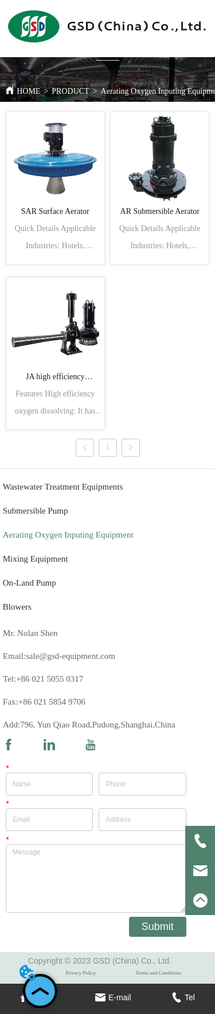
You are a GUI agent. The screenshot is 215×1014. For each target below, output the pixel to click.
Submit (158, 926)
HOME (28, 91)
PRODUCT (70, 91)
